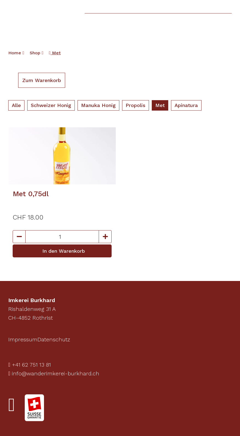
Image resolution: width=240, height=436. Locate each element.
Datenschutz (53, 339)
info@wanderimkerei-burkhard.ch (53, 373)
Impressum (22, 339)
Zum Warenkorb (41, 80)
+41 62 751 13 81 (29, 364)
